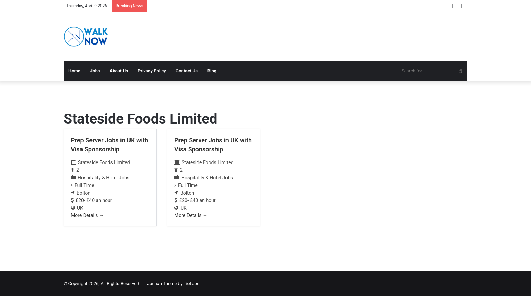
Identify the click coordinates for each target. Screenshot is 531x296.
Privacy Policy (152, 70)
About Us (118, 70)
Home (74, 70)
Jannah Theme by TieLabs (173, 283)
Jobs (95, 70)
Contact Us (187, 70)
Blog (211, 70)
